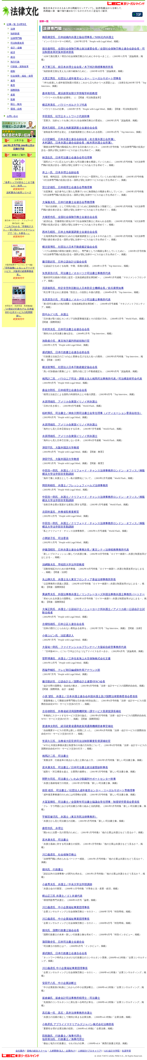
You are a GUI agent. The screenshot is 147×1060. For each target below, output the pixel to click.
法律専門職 (16, 38)
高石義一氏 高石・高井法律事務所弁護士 (67, 1012)
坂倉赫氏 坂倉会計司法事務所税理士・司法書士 (71, 997)
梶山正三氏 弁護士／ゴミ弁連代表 (62, 895)
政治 (13, 57)
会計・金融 (16, 47)
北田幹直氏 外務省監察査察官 (60, 511)
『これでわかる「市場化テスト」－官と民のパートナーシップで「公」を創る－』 (19, 229)
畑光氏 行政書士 (52, 869)
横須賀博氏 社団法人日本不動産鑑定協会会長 (69, 246)
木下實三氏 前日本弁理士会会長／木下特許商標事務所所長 (77, 66)
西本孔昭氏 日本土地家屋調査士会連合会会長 (69, 127)
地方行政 (15, 61)
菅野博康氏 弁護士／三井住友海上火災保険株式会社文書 (76, 658)
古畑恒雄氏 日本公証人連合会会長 (63, 623)
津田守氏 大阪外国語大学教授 (60, 447)
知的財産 (15, 33)
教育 (13, 85)
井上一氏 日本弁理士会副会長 (60, 172)
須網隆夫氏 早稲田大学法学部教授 (63, 564)
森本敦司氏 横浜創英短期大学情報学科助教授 (69, 93)
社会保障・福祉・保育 (22, 76)
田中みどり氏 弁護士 (55, 314)
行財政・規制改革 (20, 66)
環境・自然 (16, 109)
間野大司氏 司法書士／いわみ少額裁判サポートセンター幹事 (79, 778)
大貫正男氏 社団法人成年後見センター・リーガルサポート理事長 (81, 78)
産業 (13, 94)
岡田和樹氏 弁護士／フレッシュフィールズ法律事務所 (75, 485)
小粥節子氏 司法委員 (55, 538)
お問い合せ (12, 116)
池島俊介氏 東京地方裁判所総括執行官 (66, 340)
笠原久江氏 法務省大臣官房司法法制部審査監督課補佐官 (76, 740)
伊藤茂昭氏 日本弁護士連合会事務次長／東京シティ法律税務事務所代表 (85, 549)
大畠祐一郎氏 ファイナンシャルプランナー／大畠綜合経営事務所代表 (84, 646)
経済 (13, 52)
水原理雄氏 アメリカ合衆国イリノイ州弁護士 (69, 401)
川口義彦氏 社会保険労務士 (59, 854)
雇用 (13, 80)
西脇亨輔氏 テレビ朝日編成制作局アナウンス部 (71, 669)
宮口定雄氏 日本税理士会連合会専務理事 (67, 187)
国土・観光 (16, 104)
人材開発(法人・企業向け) (62, 1050)
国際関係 (15, 90)
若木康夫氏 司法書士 (55, 839)
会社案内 (20, 1050)
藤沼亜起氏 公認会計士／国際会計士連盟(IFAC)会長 (73, 681)
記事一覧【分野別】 (17, 24)
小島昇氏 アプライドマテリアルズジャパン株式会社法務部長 (78, 1024)
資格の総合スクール (37, 1050)
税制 (13, 71)
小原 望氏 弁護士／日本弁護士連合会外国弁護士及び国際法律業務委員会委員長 (90, 696)
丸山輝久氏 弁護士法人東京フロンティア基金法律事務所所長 (79, 579)
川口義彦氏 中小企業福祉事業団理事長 (66, 907)
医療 (13, 99)
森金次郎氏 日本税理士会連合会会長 (64, 390)
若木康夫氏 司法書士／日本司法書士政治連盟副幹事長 (75, 767)
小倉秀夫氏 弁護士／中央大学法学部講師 (67, 884)
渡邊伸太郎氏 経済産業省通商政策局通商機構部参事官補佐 (77, 726)
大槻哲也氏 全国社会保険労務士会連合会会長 (69, 216)
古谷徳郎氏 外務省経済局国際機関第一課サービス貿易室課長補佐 (81, 711)
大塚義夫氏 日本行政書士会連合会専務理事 (68, 202)
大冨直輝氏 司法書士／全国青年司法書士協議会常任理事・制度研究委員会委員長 (90, 801)
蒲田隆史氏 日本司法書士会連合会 (63, 941)
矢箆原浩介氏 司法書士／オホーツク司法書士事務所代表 (76, 273)
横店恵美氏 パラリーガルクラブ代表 (64, 104)
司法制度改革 (17, 43)
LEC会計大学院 (112, 1050)
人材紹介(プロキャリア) (90, 1050)
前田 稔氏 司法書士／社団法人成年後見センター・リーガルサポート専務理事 (88, 790)
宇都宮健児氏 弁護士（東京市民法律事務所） (69, 816)
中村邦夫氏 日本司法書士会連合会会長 (66, 329)
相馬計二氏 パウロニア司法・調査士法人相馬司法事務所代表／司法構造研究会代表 (92, 378)
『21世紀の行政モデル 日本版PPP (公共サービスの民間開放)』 (19, 312)
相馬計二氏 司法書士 (55, 755)
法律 (13, 28)
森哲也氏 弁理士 (52, 828)
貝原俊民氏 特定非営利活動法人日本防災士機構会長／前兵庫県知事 (83, 287)
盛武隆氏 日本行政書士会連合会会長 (64, 953)
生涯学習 (126, 1050)
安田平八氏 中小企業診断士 (59, 982)
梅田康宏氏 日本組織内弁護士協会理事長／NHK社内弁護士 (78, 37)
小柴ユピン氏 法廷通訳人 (58, 635)
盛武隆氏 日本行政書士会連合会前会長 (66, 352)
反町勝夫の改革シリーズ (18, 192)
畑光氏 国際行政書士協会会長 (60, 930)
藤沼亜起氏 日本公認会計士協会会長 (64, 261)
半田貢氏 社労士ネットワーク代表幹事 (66, 116)
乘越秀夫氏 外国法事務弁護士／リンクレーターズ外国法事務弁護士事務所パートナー (93, 594)
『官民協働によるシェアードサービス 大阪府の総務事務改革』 (19, 271)
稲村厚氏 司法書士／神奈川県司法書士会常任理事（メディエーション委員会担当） (92, 413)
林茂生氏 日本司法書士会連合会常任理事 (67, 157)
